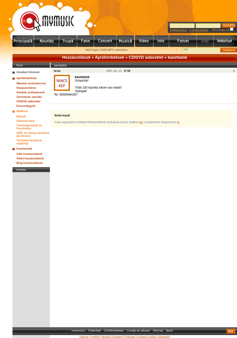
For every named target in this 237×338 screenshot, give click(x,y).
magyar (84, 336)
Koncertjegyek (25, 105)
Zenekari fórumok (27, 72)
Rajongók (85, 41)
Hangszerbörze (26, 87)
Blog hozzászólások (29, 162)
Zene (126, 41)
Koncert (105, 41)
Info (161, 41)
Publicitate (94, 330)
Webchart (225, 41)
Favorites (22, 50)
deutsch (107, 336)
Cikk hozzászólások (29, 153)
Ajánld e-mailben (65, 50)
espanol (118, 336)
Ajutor (169, 330)
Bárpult (21, 116)
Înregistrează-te (178, 30)
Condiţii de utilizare (138, 330)
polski (152, 336)
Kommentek (24, 148)
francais (130, 336)
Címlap (23, 41)
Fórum (183, 41)
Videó (144, 41)
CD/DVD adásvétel (146, 57)
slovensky (164, 336)
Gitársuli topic (25, 120)
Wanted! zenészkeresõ (31, 83)
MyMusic (22, 111)
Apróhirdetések (109, 57)
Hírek (46, 41)
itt (178, 122)
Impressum (78, 330)
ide (141, 122)
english (95, 336)
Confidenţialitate (114, 330)
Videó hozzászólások (30, 158)
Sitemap (158, 330)
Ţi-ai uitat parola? (198, 30)
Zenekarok (68, 41)
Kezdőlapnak (44, 50)
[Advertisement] (31, 248)
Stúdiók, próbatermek (30, 92)
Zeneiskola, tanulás (29, 96)
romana (141, 336)
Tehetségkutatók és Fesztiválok (29, 127)
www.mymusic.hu (43, 16)
